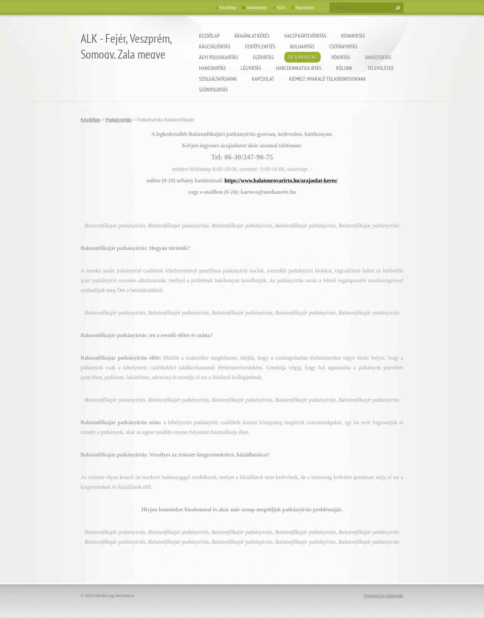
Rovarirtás (353, 35)
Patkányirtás (302, 57)
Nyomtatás (305, 7)
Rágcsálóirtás (214, 46)
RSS (281, 7)
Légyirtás (251, 68)
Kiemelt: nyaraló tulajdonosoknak (327, 78)
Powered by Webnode (383, 595)
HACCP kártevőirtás (305, 35)
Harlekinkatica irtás (298, 68)
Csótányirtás (343, 46)
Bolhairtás (302, 46)
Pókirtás (340, 57)
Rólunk (344, 68)
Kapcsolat (263, 78)
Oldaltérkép (256, 7)
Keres (397, 8)
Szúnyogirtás (213, 89)
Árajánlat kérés (252, 35)
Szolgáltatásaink (218, 78)
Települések (380, 68)
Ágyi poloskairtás (218, 57)
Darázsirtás (378, 57)
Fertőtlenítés (260, 46)
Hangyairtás (212, 68)
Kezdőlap (209, 35)
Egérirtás (263, 57)
